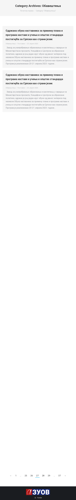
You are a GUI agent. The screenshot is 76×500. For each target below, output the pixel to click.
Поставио (21, 44)
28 (43, 475)
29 (49, 475)
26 (32, 475)
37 (59, 475)
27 (37, 475)
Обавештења (11, 44)
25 (26, 475)
